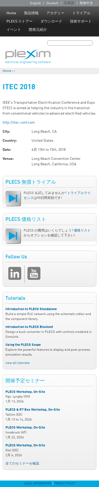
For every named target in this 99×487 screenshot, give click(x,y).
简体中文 (86, 3)
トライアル (81, 13)
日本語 (69, 3)
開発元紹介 (38, 30)
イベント (13, 30)
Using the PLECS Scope (23, 345)
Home (11, 13)
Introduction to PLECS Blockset (29, 327)
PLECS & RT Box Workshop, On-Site (32, 409)
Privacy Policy (64, 483)
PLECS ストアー (19, 21)
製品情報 (31, 13)
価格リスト (82, 230)
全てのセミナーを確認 (22, 463)
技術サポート (81, 21)
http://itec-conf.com (19, 122)
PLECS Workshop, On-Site (25, 392)
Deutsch (52, 3)
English (35, 3)
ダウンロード (51, 21)
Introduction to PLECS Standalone (31, 309)
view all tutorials (17, 363)
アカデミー (55, 13)
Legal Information (38, 483)
